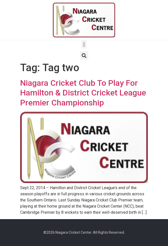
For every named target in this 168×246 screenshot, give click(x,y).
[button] (83, 44)
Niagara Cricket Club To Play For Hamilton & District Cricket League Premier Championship (83, 93)
